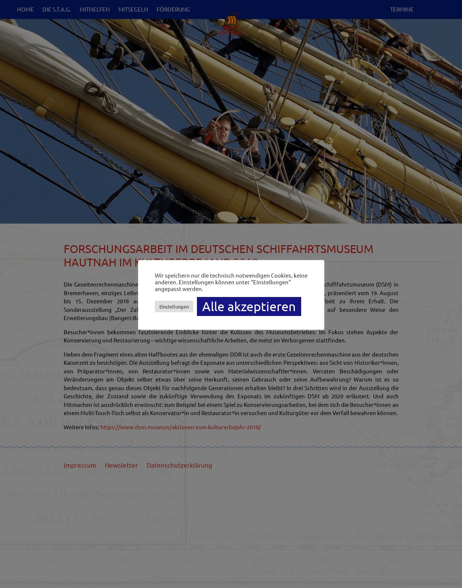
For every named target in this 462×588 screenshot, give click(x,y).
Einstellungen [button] (174, 306)
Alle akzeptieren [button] (249, 306)
